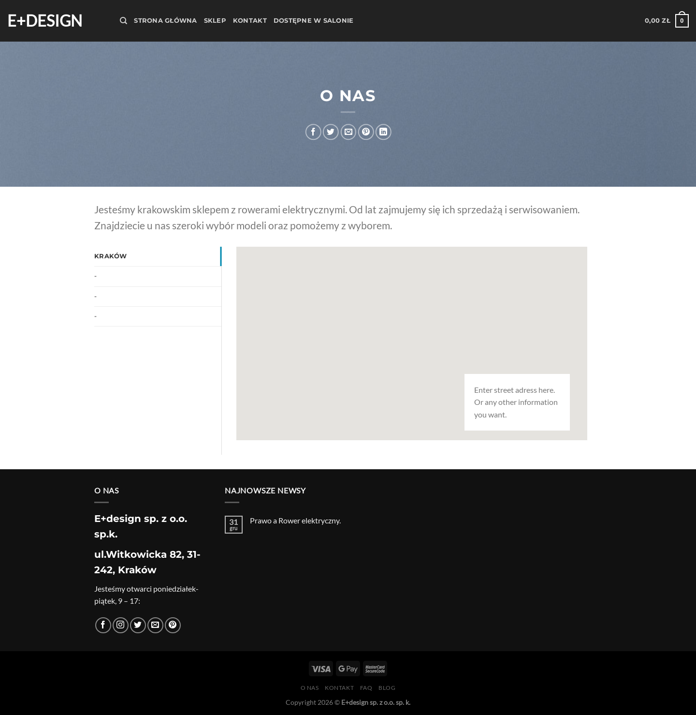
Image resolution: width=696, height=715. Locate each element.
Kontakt (250, 20)
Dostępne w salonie (314, 20)
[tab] (157, 256)
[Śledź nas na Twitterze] (138, 625)
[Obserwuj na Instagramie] (121, 625)
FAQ (366, 687)
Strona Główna (165, 20)
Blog (386, 687)
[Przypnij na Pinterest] (366, 132)
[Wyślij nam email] (155, 625)
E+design (44, 21)
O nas (310, 687)
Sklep (215, 20)
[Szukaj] (123, 21)
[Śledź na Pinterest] (173, 625)
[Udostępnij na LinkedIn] (384, 132)
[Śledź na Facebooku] (103, 625)
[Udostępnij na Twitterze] (331, 132)
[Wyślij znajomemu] (348, 132)
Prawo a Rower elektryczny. (295, 520)
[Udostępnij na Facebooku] (313, 132)
